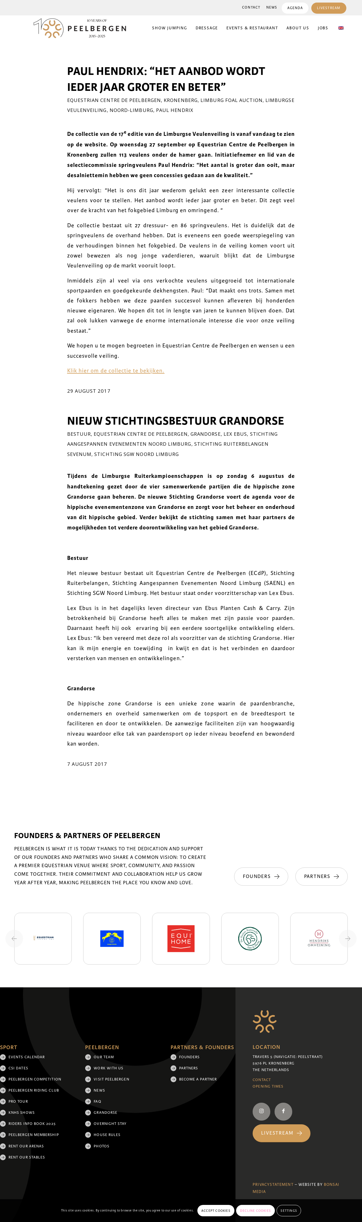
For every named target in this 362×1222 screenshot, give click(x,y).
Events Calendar (27, 1057)
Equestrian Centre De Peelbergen (114, 100)
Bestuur (79, 434)
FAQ (97, 1101)
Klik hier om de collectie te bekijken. (116, 370)
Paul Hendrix (174, 110)
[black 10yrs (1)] (83, 28)
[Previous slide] (14, 938)
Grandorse (206, 434)
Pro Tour (18, 1101)
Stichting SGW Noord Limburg (136, 454)
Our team (104, 1057)
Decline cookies (255, 1211)
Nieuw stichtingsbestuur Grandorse (175, 421)
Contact (251, 7)
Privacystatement (273, 1184)
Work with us (108, 1068)
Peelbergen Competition (35, 1079)
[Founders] (261, 876)
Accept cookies (215, 1211)
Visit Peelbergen (111, 1079)
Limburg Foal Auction (232, 100)
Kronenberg (181, 100)
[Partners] (321, 876)
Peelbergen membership (34, 1135)
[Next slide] (348, 938)
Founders (189, 1057)
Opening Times (268, 1086)
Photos (101, 1146)
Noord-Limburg (131, 110)
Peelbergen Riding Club (34, 1090)
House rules (107, 1135)
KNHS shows (22, 1112)
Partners (188, 1068)
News (271, 7)
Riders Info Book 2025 (32, 1123)
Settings (289, 1211)
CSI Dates (18, 1068)
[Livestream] (281, 1133)
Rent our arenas (26, 1146)
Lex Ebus (235, 434)
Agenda (295, 8)
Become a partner (198, 1079)
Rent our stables (27, 1157)
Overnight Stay (110, 1123)
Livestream (329, 8)
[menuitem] (251, 7)
